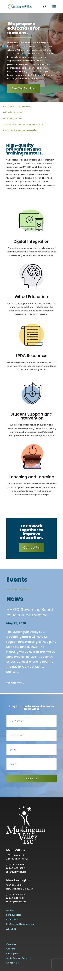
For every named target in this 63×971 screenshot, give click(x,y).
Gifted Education (13, 112)
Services (10, 910)
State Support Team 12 (18, 958)
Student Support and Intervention (23, 124)
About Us (11, 928)
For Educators (13, 914)
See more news (14, 682)
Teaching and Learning (31, 477)
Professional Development (20, 924)
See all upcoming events (19, 589)
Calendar (11, 944)
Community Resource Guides (20, 130)
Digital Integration (32, 241)
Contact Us (31, 547)
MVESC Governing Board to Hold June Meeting (29, 612)
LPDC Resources (12, 118)
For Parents (12, 919)
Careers (10, 948)
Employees (12, 953)
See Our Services (24, 88)
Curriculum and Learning (17, 106)
